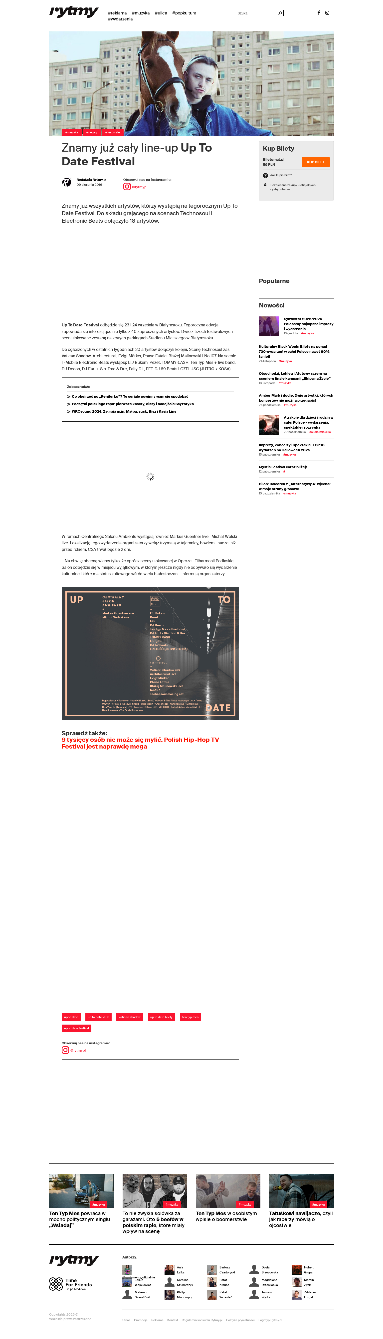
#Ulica (161, 13)
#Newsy (91, 132)
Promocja (141, 1320)
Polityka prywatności (240, 1320)
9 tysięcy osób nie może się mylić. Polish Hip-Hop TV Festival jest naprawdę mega (140, 743)
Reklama (157, 1320)
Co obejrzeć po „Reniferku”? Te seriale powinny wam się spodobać (130, 396)
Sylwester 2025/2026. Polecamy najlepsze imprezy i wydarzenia (309, 324)
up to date (71, 1017)
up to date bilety (161, 1017)
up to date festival (76, 1028)
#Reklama (117, 13)
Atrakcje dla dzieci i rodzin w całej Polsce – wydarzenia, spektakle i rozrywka (308, 422)
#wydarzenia (120, 19)
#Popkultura (184, 13)
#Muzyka (141, 13)
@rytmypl (135, 187)
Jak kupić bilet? (281, 175)
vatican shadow (130, 1017)
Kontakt (172, 1320)
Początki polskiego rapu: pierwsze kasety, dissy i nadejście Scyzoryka (133, 404)
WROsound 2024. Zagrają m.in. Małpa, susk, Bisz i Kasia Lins (124, 411)
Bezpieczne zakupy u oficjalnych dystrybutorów (293, 187)
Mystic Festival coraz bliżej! (283, 467)
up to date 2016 (98, 1017)
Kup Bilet (316, 162)
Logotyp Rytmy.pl (270, 1320)
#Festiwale (112, 132)
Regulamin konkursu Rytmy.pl (202, 1320)
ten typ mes (190, 1017)
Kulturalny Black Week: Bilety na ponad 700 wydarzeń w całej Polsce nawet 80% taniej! (294, 351)
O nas (126, 1320)
